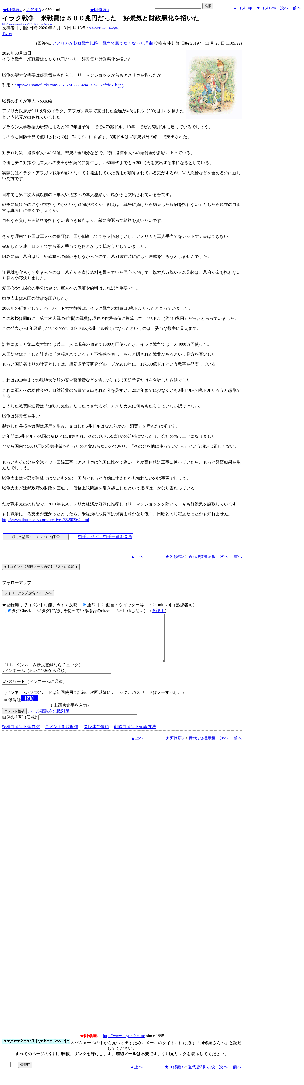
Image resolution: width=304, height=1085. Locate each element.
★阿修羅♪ (12, 10)
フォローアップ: (17, 582)
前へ (297, 8)
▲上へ (137, 556)
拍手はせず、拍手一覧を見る (105, 536)
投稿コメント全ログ (21, 736)
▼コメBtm (266, 8)
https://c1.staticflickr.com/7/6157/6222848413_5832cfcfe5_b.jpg (69, 85)
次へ (284, 8)
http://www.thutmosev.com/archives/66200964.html (45, 519)
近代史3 (33, 10)
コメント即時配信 (61, 736)
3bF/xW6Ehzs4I (97, 28)
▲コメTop (242, 8)
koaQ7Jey (114, 28)
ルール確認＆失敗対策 (49, 720)
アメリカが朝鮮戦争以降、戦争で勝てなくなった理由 (102, 43)
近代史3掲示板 (202, 556)
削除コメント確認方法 (135, 736)
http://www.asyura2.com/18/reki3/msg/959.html (27, 23)
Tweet (7, 33)
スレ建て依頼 (96, 736)
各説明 (158, 610)
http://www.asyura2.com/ (124, 1045)
